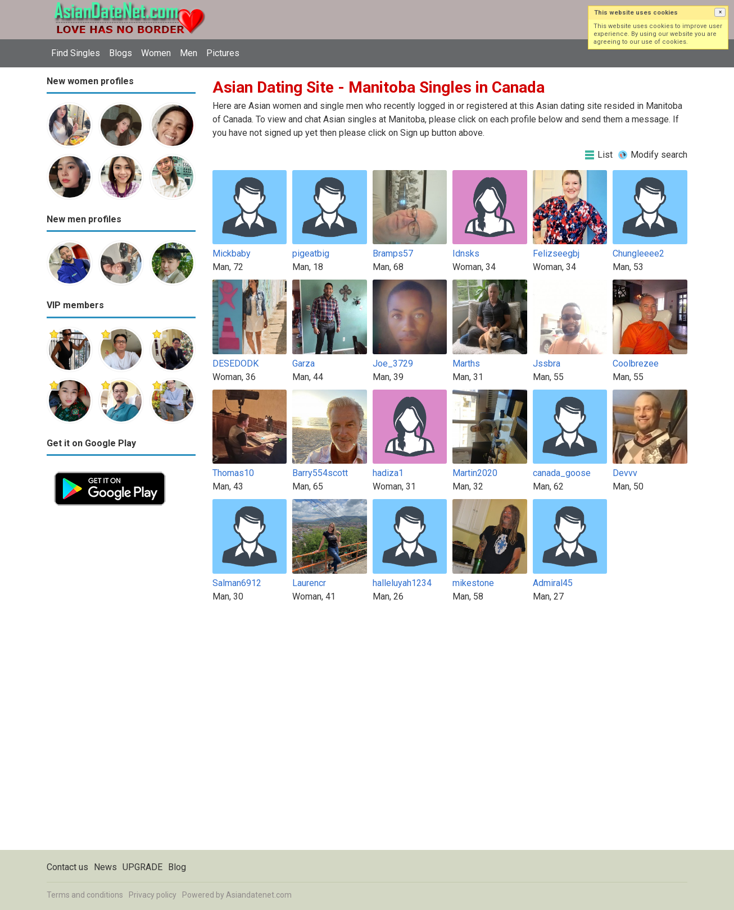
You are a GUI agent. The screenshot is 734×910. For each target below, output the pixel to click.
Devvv (625, 473)
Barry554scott (320, 473)
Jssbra (546, 363)
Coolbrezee (636, 363)
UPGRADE (142, 867)
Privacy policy (152, 894)
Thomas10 (233, 473)
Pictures (222, 53)
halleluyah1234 (402, 583)
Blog (177, 867)
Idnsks (465, 253)
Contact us (67, 867)
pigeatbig (310, 253)
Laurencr (309, 583)
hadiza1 (388, 473)
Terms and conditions (85, 894)
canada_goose (562, 473)
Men (188, 53)
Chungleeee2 (638, 253)
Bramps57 (393, 253)
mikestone (473, 583)
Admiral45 (553, 583)
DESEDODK (235, 363)
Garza (303, 363)
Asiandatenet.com (259, 894)
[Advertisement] (121, 681)
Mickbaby (231, 253)
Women (156, 53)
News (105, 867)
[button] (720, 12)
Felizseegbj (556, 253)
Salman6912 (236, 583)
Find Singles (75, 53)
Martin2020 (474, 473)
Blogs (120, 53)
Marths (466, 363)
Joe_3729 (393, 363)
